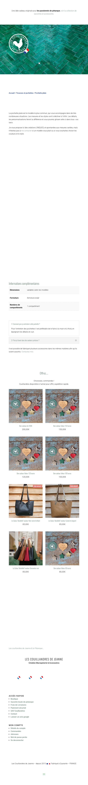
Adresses (14, 734)
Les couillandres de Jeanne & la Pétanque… (26, 648)
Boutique (14, 699)
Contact (14, 714)
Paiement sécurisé (18, 708)
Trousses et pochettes (24, 93)
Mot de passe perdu (19, 737)
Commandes (16, 731)
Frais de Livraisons (18, 705)
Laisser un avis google (20, 717)
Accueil (12, 93)
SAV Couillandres (18, 711)
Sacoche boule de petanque (22, 702)
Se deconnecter (17, 740)
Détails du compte (18, 728)
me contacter (26, 131)
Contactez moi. (28, 352)
